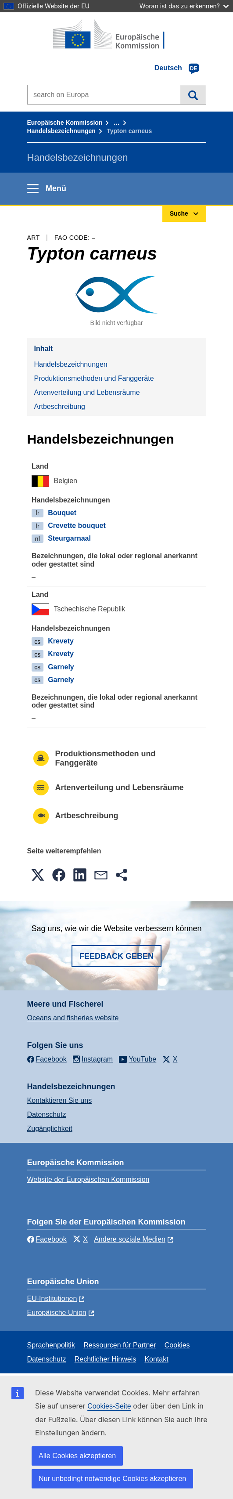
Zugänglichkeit (49, 1128)
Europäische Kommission (65, 122)
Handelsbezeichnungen (61, 130)
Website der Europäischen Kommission (88, 1179)
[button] (38, 875)
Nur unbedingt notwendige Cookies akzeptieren (112, 1478)
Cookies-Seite (109, 1406)
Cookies (177, 1345)
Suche (192, 94)
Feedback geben (116, 956)
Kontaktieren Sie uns (59, 1100)
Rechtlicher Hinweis (105, 1359)
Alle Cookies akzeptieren (77, 1455)
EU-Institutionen (52, 1298)
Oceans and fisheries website (73, 1018)
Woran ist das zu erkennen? (184, 6)
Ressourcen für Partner (119, 1345)
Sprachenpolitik (51, 1345)
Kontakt (156, 1359)
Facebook (47, 1239)
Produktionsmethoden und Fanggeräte (94, 378)
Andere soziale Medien (129, 1239)
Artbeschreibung (60, 406)
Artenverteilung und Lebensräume (87, 392)
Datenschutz (46, 1114)
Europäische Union (56, 1312)
